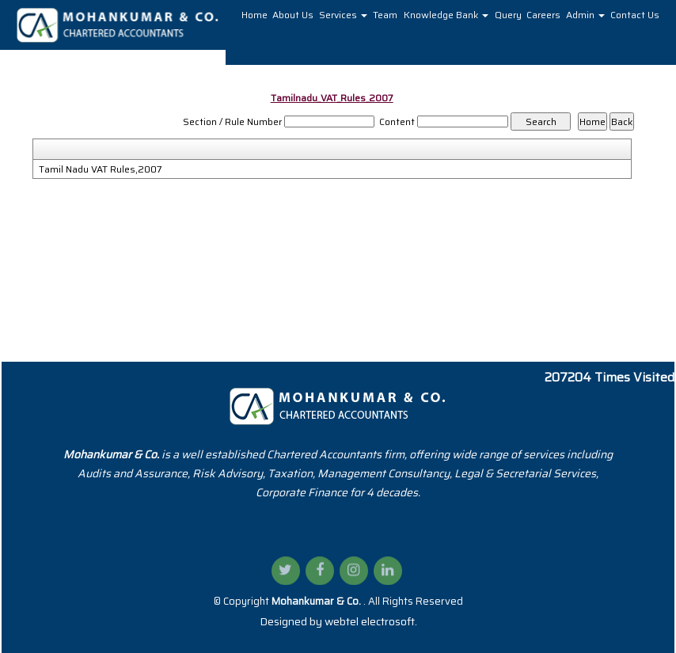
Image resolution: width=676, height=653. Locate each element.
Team (385, 14)
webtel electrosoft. (371, 621)
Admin (585, 14)
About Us (292, 14)
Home (254, 14)
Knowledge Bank (446, 14)
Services (343, 14)
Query (508, 14)
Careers (543, 14)
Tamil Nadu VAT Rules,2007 (100, 169)
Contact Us (634, 14)
